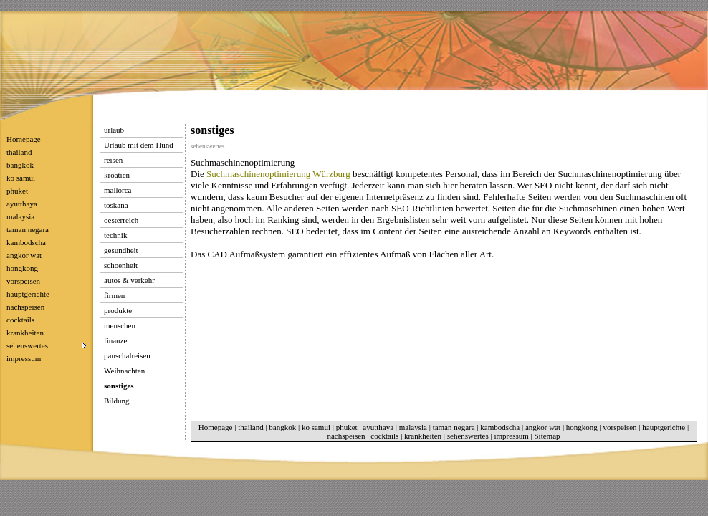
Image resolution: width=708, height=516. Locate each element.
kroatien (117, 175)
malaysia (20, 216)
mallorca (117, 190)
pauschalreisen (127, 355)
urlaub (114, 129)
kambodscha (26, 242)
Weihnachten (124, 370)
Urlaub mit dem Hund (138, 144)
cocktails (20, 319)
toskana (116, 205)
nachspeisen (25, 306)
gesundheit (121, 250)
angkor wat (24, 255)
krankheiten (25, 332)
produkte (118, 310)
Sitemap (547, 435)
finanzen (117, 340)
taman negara (27, 229)
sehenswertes (468, 435)
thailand (19, 152)
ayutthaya (21, 203)
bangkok (20, 165)
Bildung (116, 400)
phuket (17, 190)
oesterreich (121, 220)
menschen (119, 325)
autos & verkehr (129, 280)
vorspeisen (23, 281)
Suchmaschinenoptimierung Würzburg (278, 173)
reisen (113, 160)
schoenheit (121, 265)
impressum (23, 358)
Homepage (23, 139)
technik (115, 235)
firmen (114, 295)
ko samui (20, 177)
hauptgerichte (27, 294)
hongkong (22, 268)
